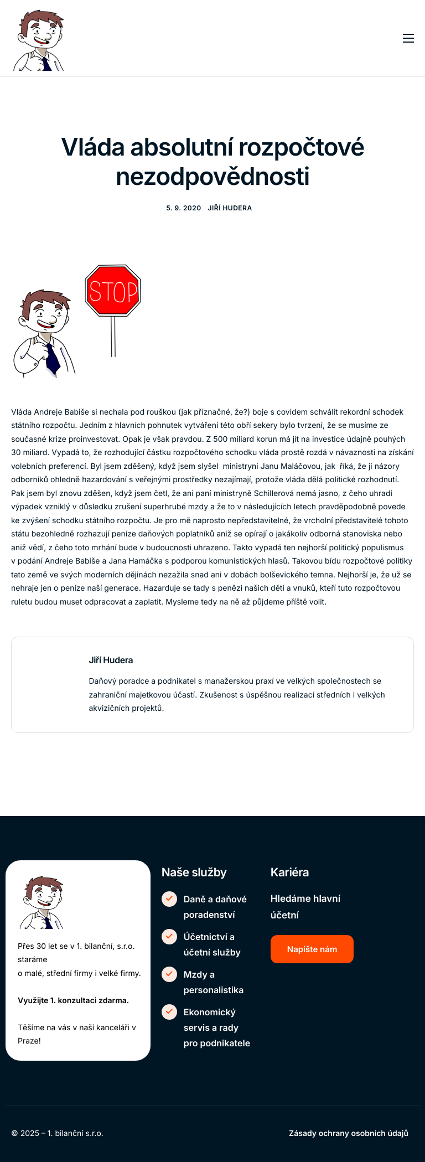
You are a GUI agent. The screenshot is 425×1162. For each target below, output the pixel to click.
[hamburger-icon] (408, 38)
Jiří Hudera (230, 208)
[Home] (43, 38)
